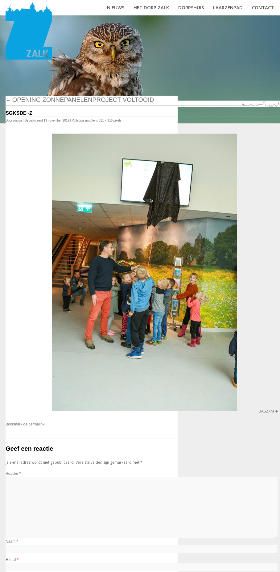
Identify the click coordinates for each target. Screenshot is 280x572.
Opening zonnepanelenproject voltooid (80, 99)
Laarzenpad (228, 7)
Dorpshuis (191, 7)
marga (17, 120)
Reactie (13, 473)
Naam (12, 541)
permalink (36, 424)
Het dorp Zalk (151, 7)
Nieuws (115, 7)
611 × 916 (106, 120)
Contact (263, 7)
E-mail (12, 559)
